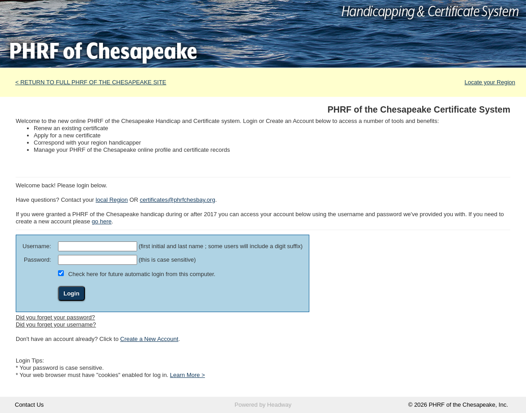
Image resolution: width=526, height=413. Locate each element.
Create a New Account (149, 339)
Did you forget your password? (55, 317)
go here (101, 221)
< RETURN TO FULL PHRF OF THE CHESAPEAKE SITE (90, 82)
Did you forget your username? (56, 324)
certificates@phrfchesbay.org (177, 199)
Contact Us (29, 404)
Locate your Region (489, 82)
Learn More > (187, 375)
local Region (112, 199)
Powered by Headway (263, 404)
